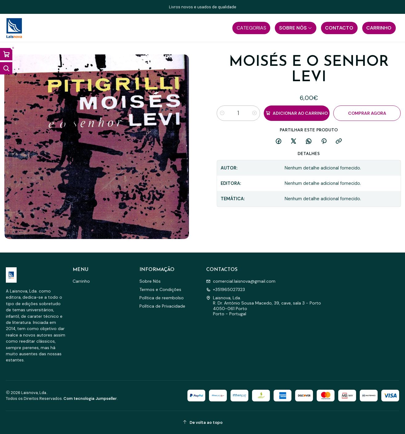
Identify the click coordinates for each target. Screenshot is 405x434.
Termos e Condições (160, 289)
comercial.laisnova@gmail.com (240, 281)
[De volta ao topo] (202, 422)
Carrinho (81, 281)
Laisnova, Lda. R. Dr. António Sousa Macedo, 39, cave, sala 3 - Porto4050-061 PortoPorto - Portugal (263, 306)
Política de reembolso (161, 298)
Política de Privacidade (162, 306)
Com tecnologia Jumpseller (90, 398)
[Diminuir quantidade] (222, 113)
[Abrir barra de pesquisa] (6, 68)
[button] (251, 28)
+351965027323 (225, 289)
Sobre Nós (150, 281)
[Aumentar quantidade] (254, 113)
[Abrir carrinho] (6, 54)
